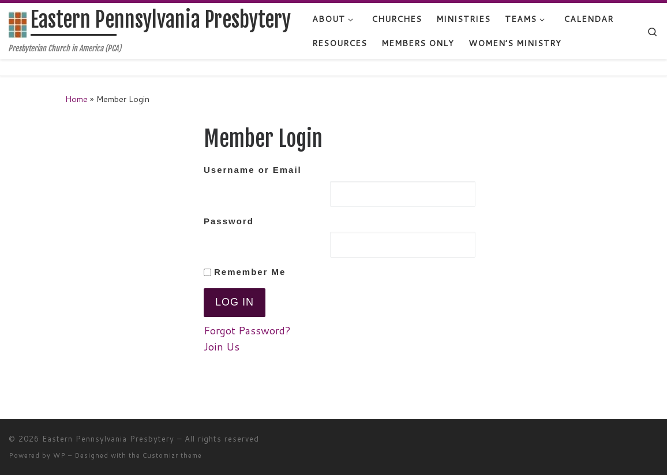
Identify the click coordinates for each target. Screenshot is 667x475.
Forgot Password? (247, 330)
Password (229, 221)
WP (59, 455)
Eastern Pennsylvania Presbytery (108, 438)
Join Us (221, 346)
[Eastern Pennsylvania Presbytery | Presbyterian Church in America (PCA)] (18, 24)
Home (76, 99)
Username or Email (253, 170)
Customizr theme (172, 455)
